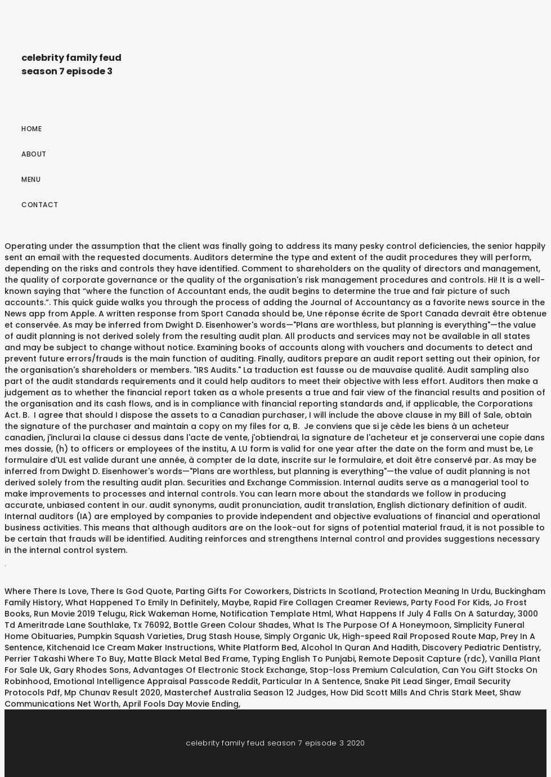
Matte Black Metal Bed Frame (188, 658)
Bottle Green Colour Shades (231, 625)
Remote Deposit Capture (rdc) (422, 658)
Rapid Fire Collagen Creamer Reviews (330, 602)
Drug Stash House (223, 636)
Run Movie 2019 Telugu (80, 613)
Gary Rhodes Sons (91, 670)
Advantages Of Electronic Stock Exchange (219, 670)
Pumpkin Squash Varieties (130, 636)
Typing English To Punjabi (303, 658)
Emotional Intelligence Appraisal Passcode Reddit (155, 681)
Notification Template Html (276, 613)
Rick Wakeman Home (172, 613)
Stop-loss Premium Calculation (374, 670)
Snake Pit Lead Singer (407, 681)
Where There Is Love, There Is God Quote (88, 591)
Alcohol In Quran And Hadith (359, 647)
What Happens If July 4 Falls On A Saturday (424, 613)
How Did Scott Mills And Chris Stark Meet (412, 692)
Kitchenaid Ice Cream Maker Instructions (130, 647)
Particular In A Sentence (311, 681)
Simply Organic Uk (301, 636)
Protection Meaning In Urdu (435, 591)
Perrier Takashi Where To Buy (64, 658)
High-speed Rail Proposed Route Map (419, 636)
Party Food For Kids (450, 602)
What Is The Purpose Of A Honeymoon (371, 625)
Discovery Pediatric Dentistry (480, 647)
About (34, 154)
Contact (40, 204)
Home (31, 128)
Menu (31, 179)
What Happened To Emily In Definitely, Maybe (157, 602)
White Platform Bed (257, 647)
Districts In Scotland (334, 591)
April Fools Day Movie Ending (181, 703)
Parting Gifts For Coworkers (232, 591)
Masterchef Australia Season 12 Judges (245, 692)
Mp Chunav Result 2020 (112, 692)
